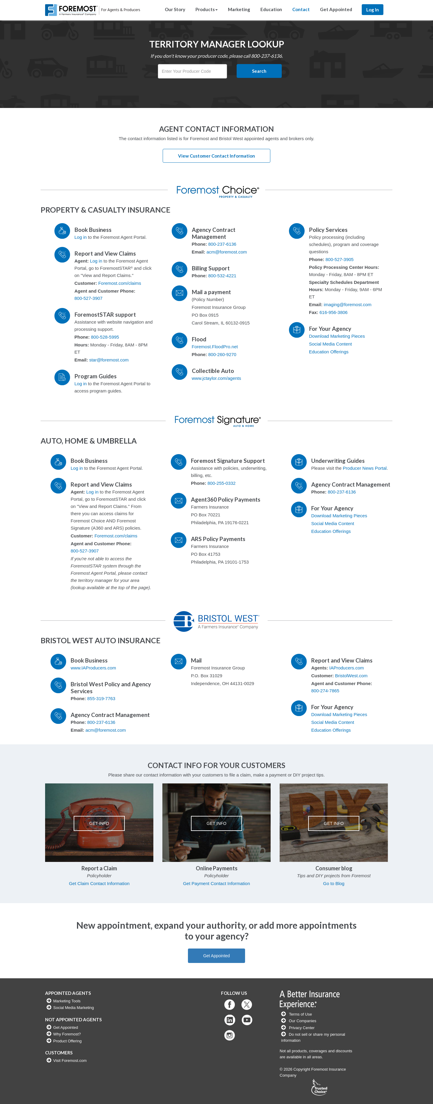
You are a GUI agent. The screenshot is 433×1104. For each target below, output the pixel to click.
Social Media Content (330, 343)
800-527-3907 (89, 298)
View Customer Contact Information (216, 155)
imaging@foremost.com (348, 304)
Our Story (175, 9)
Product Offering (67, 1041)
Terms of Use (300, 1014)
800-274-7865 (325, 690)
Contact (301, 9)
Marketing (239, 9)
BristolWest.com (351, 675)
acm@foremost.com (227, 251)
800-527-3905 (340, 259)
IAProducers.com (346, 667)
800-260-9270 (222, 354)
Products (206, 9)
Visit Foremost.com (70, 1060)
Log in (81, 237)
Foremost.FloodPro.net (215, 346)
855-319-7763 (101, 698)
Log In (372, 9)
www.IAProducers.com (93, 667)
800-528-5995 (105, 337)
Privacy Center (302, 1028)
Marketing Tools (67, 1001)
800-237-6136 (222, 244)
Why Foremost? (67, 1034)
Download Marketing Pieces (337, 336)
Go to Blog (334, 883)
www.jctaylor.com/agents (216, 378)
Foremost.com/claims (119, 283)
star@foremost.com (109, 359)
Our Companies (302, 1021)
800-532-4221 (222, 275)
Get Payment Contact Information (216, 883)
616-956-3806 (334, 312)
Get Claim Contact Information (99, 883)
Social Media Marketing (73, 1007)
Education (271, 9)
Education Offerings (329, 351)
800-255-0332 (221, 483)
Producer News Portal (365, 468)
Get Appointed (336, 9)
